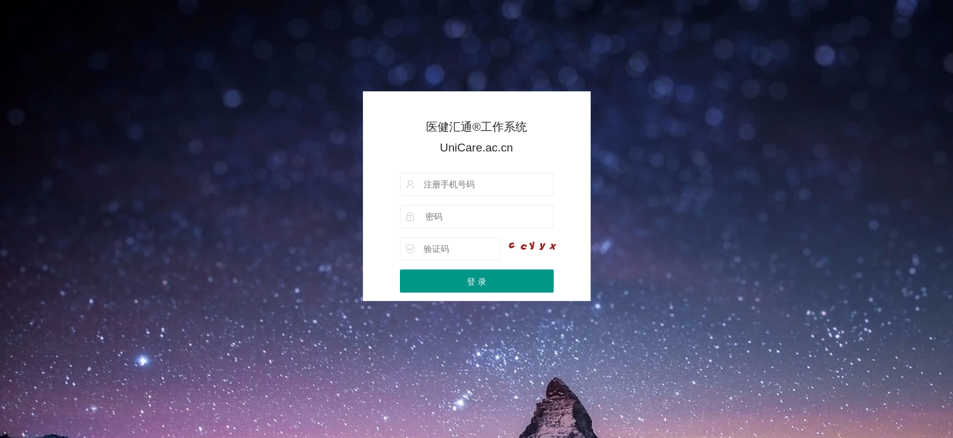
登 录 (476, 282)
